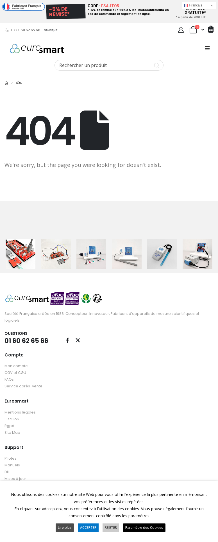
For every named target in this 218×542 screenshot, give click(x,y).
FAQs (9, 379)
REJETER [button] (111, 527)
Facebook (67, 340)
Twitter (78, 340)
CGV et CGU (15, 372)
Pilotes (10, 458)
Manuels (12, 465)
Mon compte (16, 366)
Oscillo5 (11, 418)
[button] (207, 48)
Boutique (51, 30)
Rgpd (9, 425)
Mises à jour (15, 478)
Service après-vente (23, 386)
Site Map (12, 432)
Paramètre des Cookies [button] (144, 527)
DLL (7, 471)
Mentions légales (20, 412)
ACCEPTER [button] (88, 527)
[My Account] (181, 30)
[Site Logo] (37, 48)
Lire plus (65, 527)
